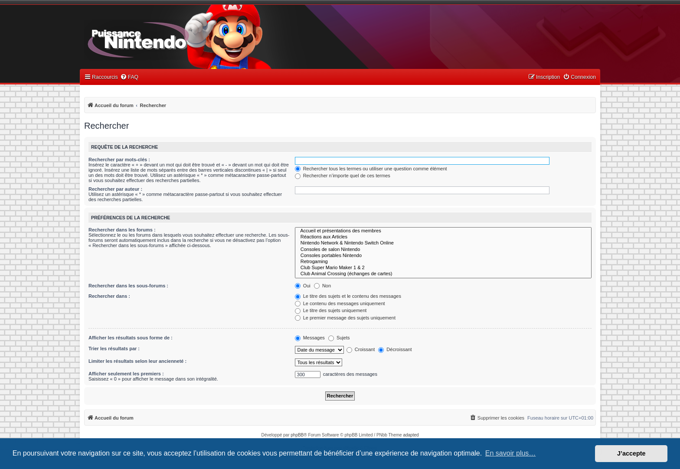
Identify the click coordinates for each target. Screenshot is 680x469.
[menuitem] (129, 77)
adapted (410, 435)
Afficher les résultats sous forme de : (130, 337)
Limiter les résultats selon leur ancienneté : (137, 361)
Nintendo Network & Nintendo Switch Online (443, 243)
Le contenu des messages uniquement (340, 303)
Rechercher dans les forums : (122, 229)
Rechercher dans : (109, 296)
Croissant (361, 349)
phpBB (297, 435)
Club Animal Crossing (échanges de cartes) (443, 274)
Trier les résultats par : (114, 348)
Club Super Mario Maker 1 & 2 (443, 268)
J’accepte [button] (631, 453)
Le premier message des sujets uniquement (345, 317)
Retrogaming (443, 262)
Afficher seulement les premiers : (126, 373)
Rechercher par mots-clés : (119, 159)
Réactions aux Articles (443, 237)
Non (322, 285)
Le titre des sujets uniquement (331, 310)
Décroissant (395, 349)
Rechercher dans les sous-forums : (128, 285)
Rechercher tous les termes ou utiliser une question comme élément (371, 168)
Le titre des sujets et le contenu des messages (348, 296)
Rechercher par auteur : (115, 189)
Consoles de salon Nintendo (443, 250)
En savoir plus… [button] (510, 453)
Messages (310, 337)
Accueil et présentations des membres (443, 231)
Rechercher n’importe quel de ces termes (342, 175)
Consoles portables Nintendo (443, 256)
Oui (303, 285)
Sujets (339, 337)
